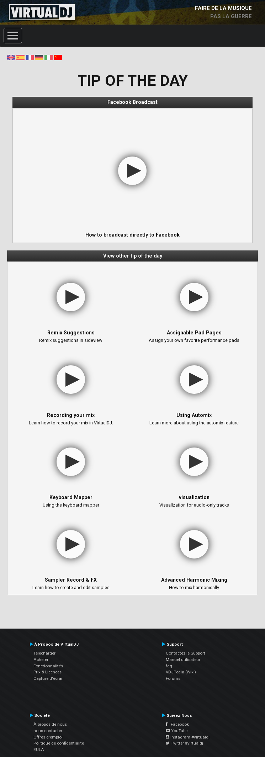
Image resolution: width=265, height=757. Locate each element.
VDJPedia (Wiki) (181, 671)
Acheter (40, 659)
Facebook (177, 724)
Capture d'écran (48, 678)
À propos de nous (50, 724)
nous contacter (47, 730)
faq (169, 665)
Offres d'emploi (48, 737)
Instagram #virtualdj (188, 737)
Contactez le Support (185, 653)
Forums (173, 678)
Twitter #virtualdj (184, 743)
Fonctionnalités (48, 665)
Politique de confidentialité (58, 743)
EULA (38, 749)
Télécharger (44, 653)
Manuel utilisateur (183, 659)
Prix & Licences (47, 671)
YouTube (176, 730)
